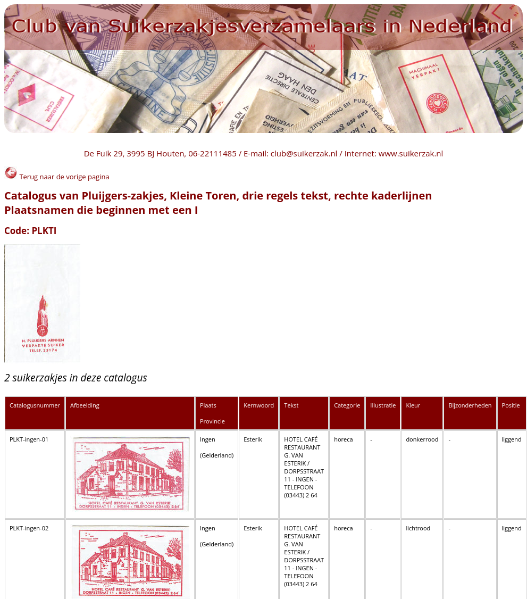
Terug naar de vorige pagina (57, 176)
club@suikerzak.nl (304, 153)
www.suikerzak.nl (411, 153)
